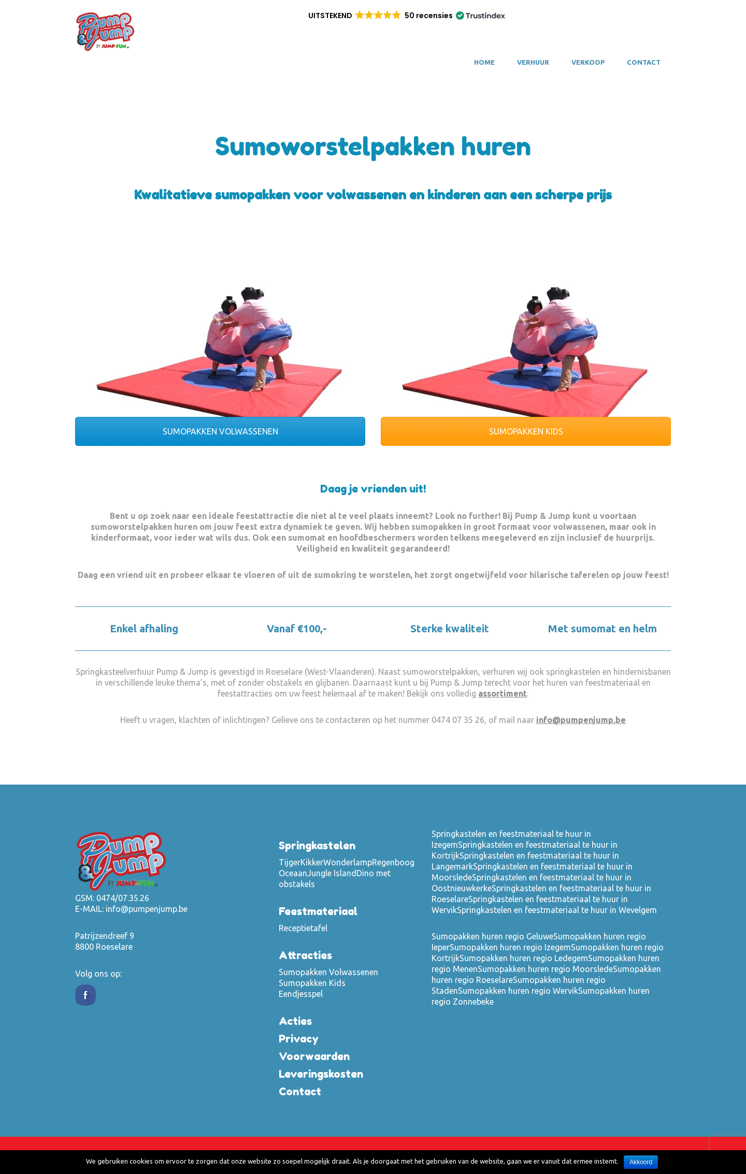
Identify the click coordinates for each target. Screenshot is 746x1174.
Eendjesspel (301, 993)
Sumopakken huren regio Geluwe (492, 936)
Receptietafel (303, 928)
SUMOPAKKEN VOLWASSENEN (220, 431)
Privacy (299, 1039)
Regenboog (393, 862)
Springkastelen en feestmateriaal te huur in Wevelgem (557, 910)
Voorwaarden (314, 1056)
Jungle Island (331, 873)
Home (484, 62)
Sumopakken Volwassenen (328, 972)
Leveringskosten (321, 1074)
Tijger (289, 862)
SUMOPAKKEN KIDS (526, 431)
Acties (295, 1021)
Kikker (311, 862)
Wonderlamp (347, 862)
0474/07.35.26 (122, 898)
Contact (644, 62)
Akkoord (640, 1162)
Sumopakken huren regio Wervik (518, 990)
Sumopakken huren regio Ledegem (524, 958)
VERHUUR (533, 62)
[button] (405, 15)
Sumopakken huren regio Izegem (510, 947)
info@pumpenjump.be (581, 719)
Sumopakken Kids (312, 983)
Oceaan (293, 873)
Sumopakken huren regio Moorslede (545, 969)
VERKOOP (588, 62)
